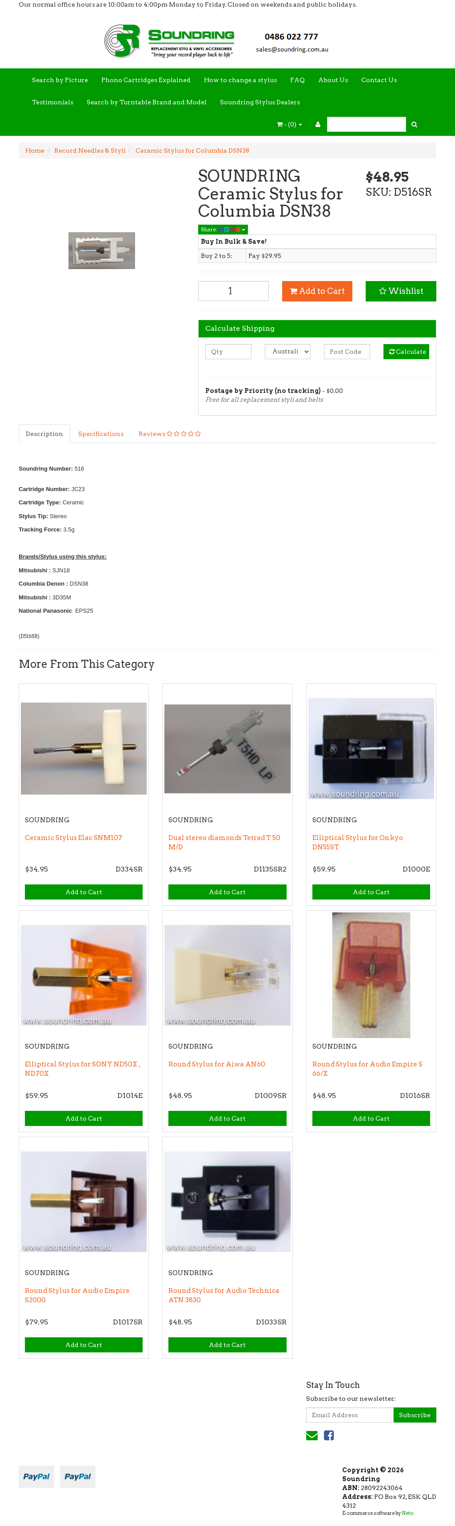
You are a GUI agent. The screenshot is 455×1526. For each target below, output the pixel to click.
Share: (223, 229)
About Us (333, 79)
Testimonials (52, 102)
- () (289, 124)
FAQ (297, 79)
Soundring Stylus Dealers (260, 102)
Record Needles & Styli (90, 150)
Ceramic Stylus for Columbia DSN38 (191, 150)
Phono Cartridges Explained (146, 79)
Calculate (407, 351)
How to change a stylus (240, 79)
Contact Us (379, 79)
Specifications (101, 433)
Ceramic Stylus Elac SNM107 (73, 838)
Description (44, 433)
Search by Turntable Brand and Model (147, 102)
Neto (407, 1513)
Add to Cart (317, 291)
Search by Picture (60, 79)
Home (34, 150)
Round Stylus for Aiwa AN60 (216, 1064)
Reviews (170, 433)
